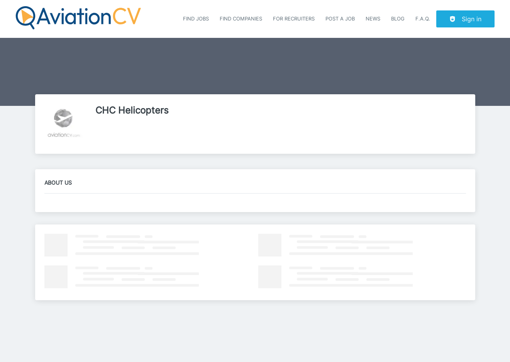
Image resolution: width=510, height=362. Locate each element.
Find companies (241, 19)
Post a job (340, 19)
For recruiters (294, 19)
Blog (398, 19)
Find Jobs (196, 19)
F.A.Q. (422, 19)
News (373, 19)
